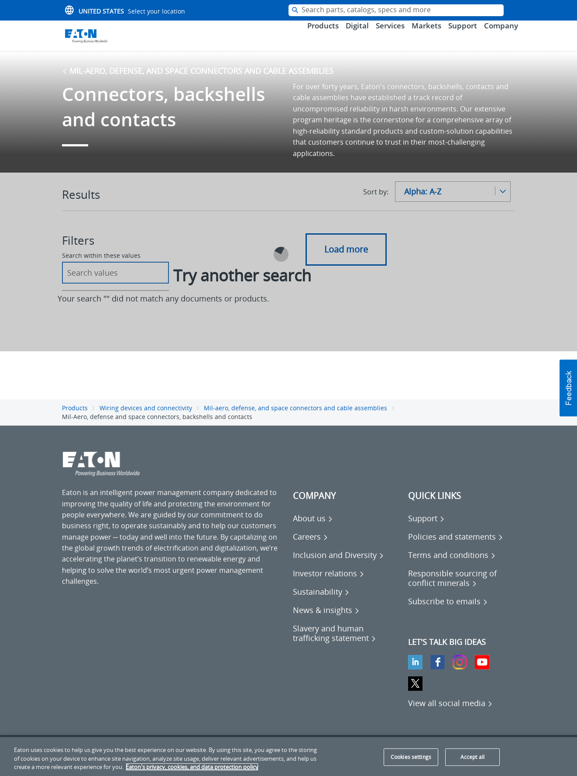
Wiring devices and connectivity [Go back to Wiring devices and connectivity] (146, 420)
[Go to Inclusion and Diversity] (338, 567)
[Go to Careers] (310, 549)
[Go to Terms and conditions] (452, 567)
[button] (568, 388)
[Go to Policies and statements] (455, 549)
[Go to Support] (426, 530)
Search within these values (101, 268)
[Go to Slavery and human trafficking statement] (346, 645)
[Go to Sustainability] (321, 604)
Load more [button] (346, 261)
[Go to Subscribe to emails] (448, 613)
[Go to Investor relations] (328, 585)
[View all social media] (450, 715)
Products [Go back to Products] (75, 420)
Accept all (472, 757)
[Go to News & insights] (326, 622)
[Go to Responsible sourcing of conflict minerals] (461, 590)
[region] (288, 756)
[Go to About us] (313, 530)
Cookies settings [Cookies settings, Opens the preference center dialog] (411, 757)
